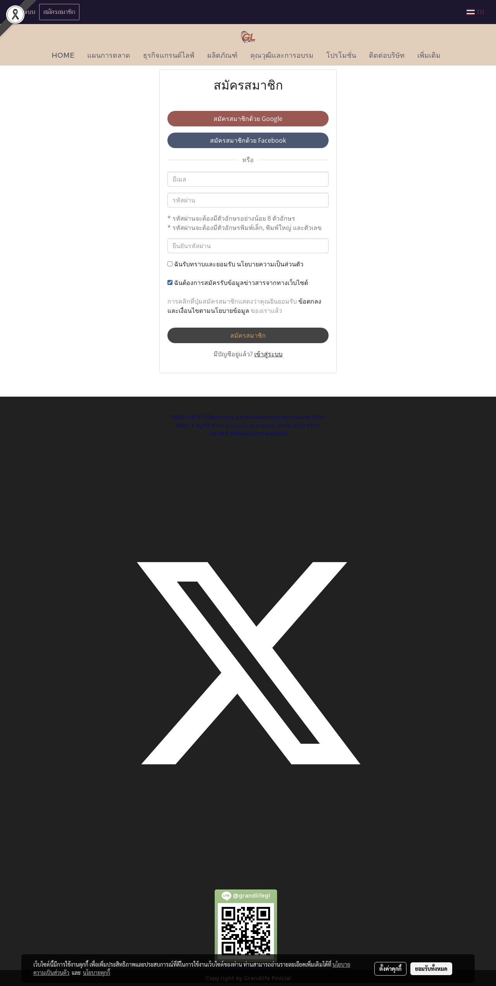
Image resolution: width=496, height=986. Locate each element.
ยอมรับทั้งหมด (431, 968)
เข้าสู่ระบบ (22, 12)
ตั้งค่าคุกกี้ (390, 968)
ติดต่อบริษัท (387, 55)
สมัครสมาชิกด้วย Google (248, 118)
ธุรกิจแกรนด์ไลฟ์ (169, 55)
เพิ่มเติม (429, 55)
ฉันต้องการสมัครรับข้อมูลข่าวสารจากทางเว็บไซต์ (237, 282)
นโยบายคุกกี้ (96, 972)
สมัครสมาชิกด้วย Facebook (248, 140)
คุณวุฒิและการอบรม (281, 55)
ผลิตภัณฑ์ (222, 55)
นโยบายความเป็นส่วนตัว (270, 264)
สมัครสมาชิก (59, 12)
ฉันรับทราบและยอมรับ (235, 264)
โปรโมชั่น (341, 55)
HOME (63, 55)
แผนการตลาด (108, 55)
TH (475, 12)
